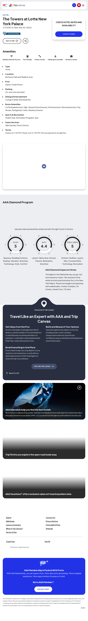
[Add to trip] (44, 166)
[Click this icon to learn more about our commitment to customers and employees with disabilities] (6, 555)
